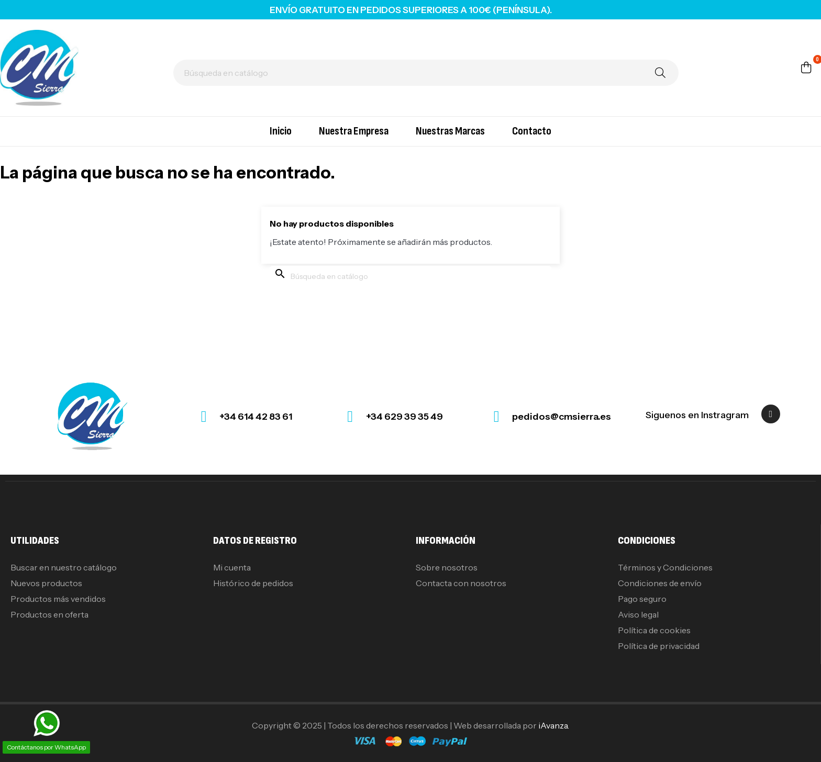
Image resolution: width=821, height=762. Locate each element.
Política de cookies (654, 630)
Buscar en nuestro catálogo (63, 567)
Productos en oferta (49, 614)
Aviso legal (638, 614)
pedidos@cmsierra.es (561, 416)
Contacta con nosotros (461, 583)
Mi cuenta (232, 567)
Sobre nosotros (447, 567)
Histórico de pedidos (253, 583)
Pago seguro (642, 598)
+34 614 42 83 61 (255, 416)
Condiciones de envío (660, 583)
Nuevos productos (46, 583)
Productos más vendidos (58, 598)
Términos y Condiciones (665, 567)
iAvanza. (553, 725)
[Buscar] (426, 73)
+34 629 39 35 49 (404, 416)
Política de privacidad (659, 646)
